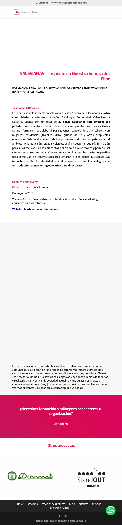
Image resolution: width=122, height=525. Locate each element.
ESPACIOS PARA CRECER (53, 504)
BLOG (72, 504)
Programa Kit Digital (59, 507)
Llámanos (43, 3)
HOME (20, 504)
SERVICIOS (33, 504)
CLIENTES (83, 504)
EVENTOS (96, 504)
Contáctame (61, 424)
